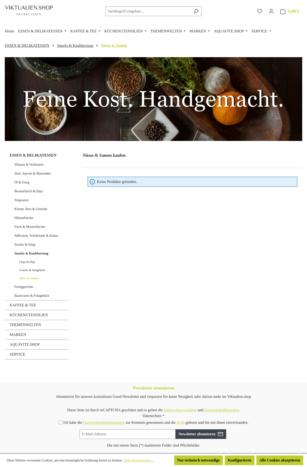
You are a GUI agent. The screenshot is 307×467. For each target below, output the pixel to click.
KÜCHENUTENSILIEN (29, 315)
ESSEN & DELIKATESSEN (33, 155)
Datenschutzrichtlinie (180, 410)
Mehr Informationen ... (139, 460)
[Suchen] (195, 11)
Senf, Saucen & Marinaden (32, 173)
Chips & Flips (27, 262)
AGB (181, 422)
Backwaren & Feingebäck (31, 295)
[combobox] (148, 11)
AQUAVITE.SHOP (25, 344)
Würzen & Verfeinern (28, 164)
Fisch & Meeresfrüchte (29, 227)
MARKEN (18, 335)
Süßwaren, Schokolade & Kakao (36, 235)
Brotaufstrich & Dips (28, 191)
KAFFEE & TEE (23, 305)
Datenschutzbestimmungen (103, 422)
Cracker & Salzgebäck (32, 270)
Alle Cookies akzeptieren (280, 460)
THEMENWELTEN (25, 325)
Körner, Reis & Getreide (30, 209)
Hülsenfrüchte (23, 218)
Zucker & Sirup (24, 244)
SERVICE (17, 354)
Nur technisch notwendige (198, 460)
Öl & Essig (21, 182)
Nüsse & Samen (29, 278)
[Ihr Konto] (271, 11)
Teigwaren (21, 200)
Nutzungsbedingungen (221, 410)
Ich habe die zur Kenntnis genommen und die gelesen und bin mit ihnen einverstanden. (155, 422)
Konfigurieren (239, 460)
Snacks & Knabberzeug (31, 253)
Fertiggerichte (23, 287)
